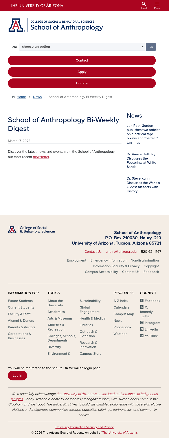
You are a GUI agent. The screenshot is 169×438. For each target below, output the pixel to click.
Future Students (20, 301)
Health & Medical (93, 318)
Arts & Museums (60, 318)
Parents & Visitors (21, 327)
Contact (82, 60)
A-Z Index (121, 301)
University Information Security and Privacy (84, 427)
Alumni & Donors (21, 320)
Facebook (152, 301)
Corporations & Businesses (19, 336)
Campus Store (90, 353)
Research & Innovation (88, 344)
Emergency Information (108, 260)
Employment (76, 260)
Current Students (21, 307)
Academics (56, 312)
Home (21, 97)
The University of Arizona (119, 432)
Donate (82, 83)
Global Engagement (89, 309)
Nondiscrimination (145, 260)
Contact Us (92, 251)
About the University (55, 303)
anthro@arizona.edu (121, 251)
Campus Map (124, 314)
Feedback (151, 272)
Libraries (86, 325)
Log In (17, 375)
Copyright (151, 266)
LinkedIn (151, 329)
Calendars (121, 307)
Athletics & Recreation (56, 327)
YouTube (151, 336)
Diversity (54, 347)
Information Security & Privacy (116, 266)
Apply (81, 72)
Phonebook (122, 327)
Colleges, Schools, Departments (62, 338)
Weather (120, 334)
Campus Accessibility (101, 272)
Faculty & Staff (19, 314)
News (37, 97)
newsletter (41, 157)
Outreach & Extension (88, 333)
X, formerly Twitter (146, 311)
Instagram (152, 323)
